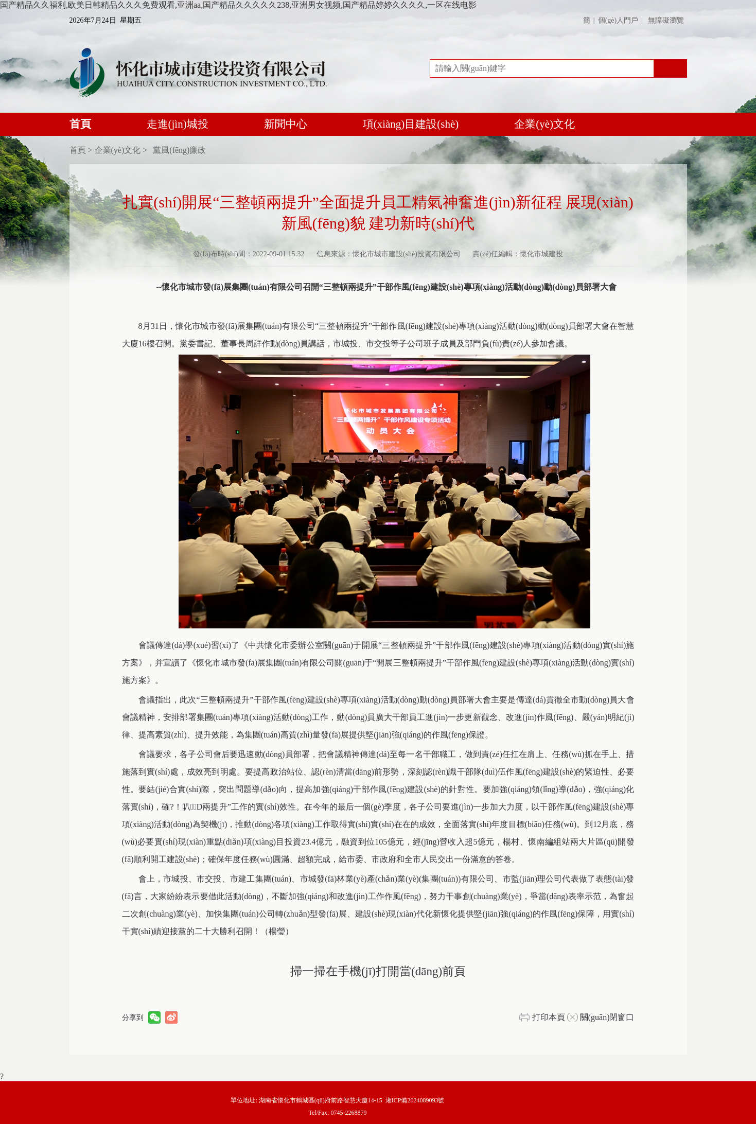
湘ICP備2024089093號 (415, 1100)
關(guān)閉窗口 (607, 1017)
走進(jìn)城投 (177, 124)
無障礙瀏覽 (666, 20)
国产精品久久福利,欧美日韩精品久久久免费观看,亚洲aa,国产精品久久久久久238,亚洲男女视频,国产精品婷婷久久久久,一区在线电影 (238, 5)
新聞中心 (285, 124)
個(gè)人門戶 (618, 20)
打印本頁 (548, 1017)
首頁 (80, 127)
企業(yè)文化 (544, 124)
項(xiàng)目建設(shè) (411, 124)
